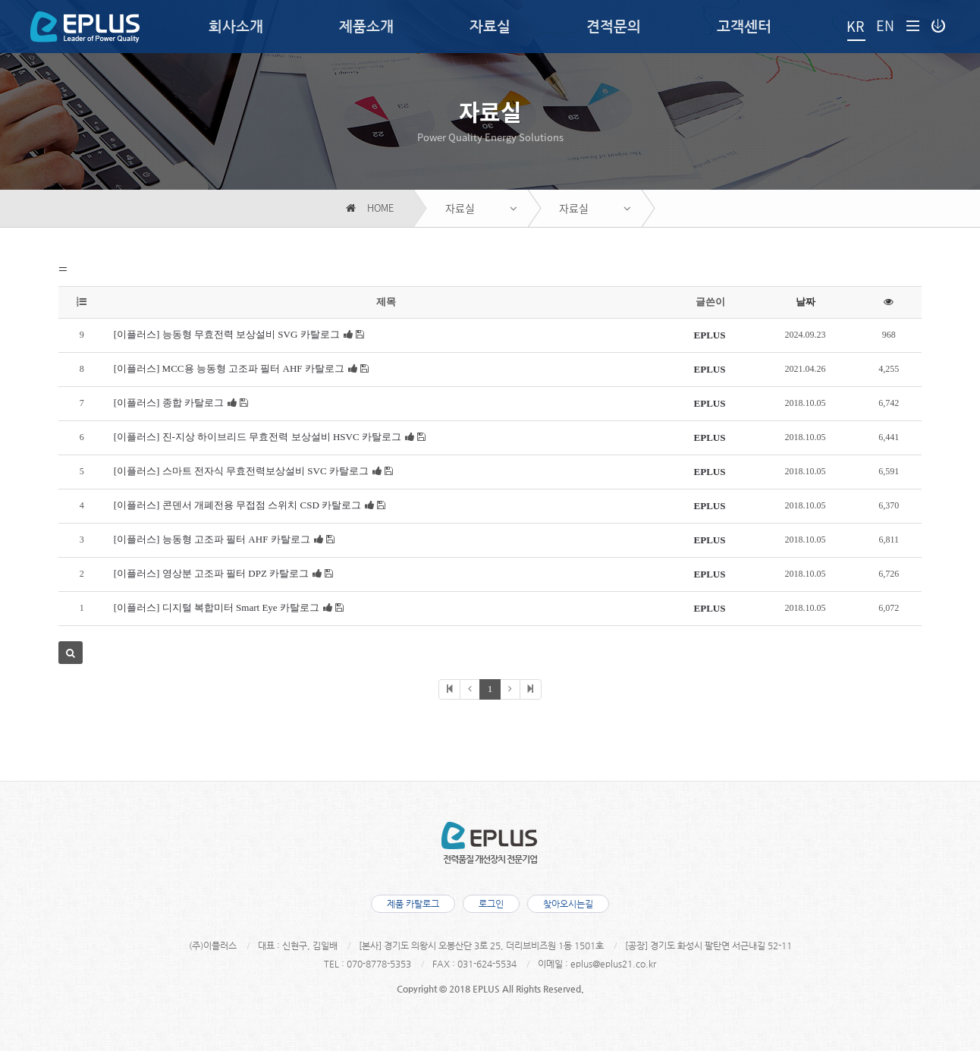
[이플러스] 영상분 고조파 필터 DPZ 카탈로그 (211, 573)
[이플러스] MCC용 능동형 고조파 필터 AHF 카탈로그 (229, 368)
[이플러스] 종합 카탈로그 (169, 402)
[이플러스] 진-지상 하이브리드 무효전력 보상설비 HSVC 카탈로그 (257, 436)
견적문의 (613, 26)
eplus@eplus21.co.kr (613, 963)
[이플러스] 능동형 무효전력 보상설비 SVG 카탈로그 (227, 334)
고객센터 (744, 26)
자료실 (490, 26)
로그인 (491, 903)
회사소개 (236, 26)
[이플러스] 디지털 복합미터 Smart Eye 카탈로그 (216, 607)
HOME (370, 208)
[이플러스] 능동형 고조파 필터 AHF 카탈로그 (212, 539)
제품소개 (366, 26)
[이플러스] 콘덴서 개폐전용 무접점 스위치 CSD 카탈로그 (237, 505)
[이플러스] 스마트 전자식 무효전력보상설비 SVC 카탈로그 (241, 471)
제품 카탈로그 (413, 903)
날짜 (805, 301)
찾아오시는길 (568, 903)
